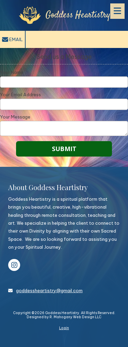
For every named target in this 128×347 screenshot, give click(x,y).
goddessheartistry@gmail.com (49, 290)
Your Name (11, 72)
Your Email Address (20, 94)
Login (64, 328)
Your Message (15, 117)
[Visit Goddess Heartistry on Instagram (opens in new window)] (14, 265)
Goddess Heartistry (77, 15)
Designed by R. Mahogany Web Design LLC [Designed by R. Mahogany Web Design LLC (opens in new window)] (64, 317)
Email (12, 40)
